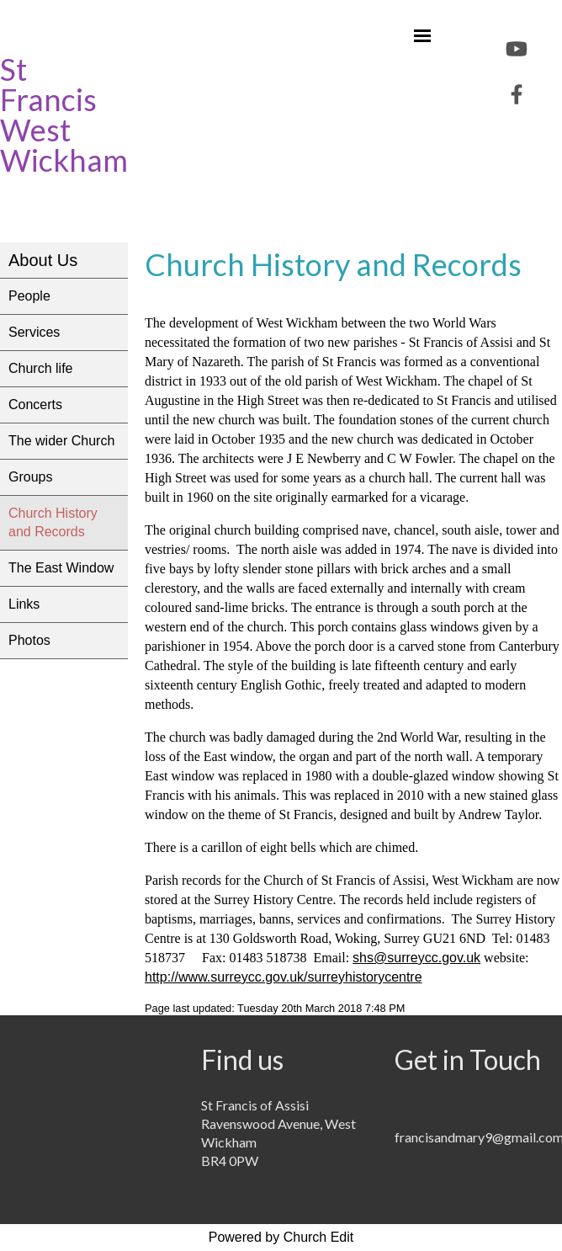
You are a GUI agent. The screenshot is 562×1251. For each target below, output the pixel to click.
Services (34, 332)
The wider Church (61, 441)
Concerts (35, 404)
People (29, 296)
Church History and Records (53, 522)
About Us (42, 260)
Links (24, 604)
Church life (40, 368)
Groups (30, 477)
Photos (29, 640)
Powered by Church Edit (281, 1237)
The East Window (61, 568)
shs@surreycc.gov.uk (416, 957)
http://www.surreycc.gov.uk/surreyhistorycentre (283, 977)
